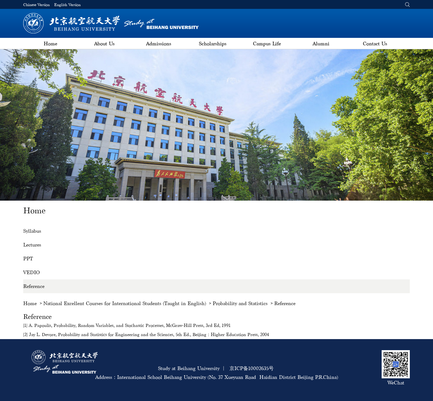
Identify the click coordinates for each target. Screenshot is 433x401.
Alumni (321, 43)
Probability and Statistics (240, 303)
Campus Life (267, 43)
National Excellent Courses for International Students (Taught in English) (124, 303)
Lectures (32, 244)
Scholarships (212, 43)
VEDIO (31, 272)
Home (50, 43)
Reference (33, 286)
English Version (67, 5)
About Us (104, 43)
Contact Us (375, 43)
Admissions (158, 43)
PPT (28, 258)
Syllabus (32, 231)
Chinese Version (36, 5)
